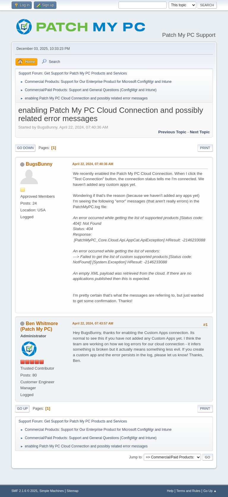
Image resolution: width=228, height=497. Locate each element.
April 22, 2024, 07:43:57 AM (92, 323)
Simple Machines (51, 491)
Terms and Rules (188, 491)
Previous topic (172, 132)
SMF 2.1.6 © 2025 (24, 491)
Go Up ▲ (210, 491)
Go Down (25, 148)
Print (205, 148)
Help (170, 491)
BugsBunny (39, 164)
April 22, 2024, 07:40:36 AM (92, 164)
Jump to (135, 457)
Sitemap (73, 491)
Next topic (200, 132)
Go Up (22, 408)
